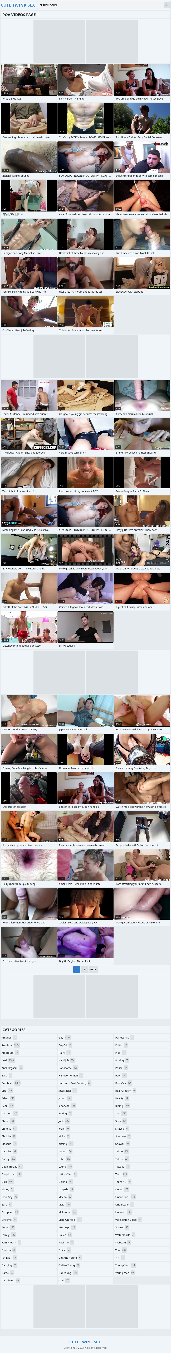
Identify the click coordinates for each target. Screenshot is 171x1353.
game (8, 1272)
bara (7, 1075)
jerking (65, 1113)
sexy (121, 1121)
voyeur (122, 1227)
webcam (123, 1242)
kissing (66, 1143)
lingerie (66, 1189)
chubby (9, 1136)
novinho (66, 1242)
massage (67, 1227)
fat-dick (9, 1257)
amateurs (10, 1052)
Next (93, 969)
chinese (9, 1128)
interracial (67, 1090)
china (8, 1121)
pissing (122, 1060)
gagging (9, 1265)
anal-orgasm (12, 1067)
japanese (67, 1105)
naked (65, 1234)
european (10, 1212)
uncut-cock (125, 1196)
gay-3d (65, 1045)
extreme (9, 1219)
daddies (9, 1151)
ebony (8, 1189)
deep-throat (12, 1166)
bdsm (8, 1098)
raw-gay (123, 1083)
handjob (66, 1060)
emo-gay (10, 1196)
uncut (122, 1189)
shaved (122, 1128)
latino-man (68, 1174)
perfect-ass (124, 1037)
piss (120, 1052)
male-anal (67, 1212)
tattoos (122, 1166)
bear (8, 1105)
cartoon (10, 1113)
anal (8, 1060)
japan (65, 1098)
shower (122, 1143)
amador (9, 1037)
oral (64, 1280)
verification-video (128, 1219)
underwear (124, 1204)
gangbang (11, 1280)
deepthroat (12, 1174)
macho (65, 1196)
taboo (122, 1151)
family (9, 1234)
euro (7, 1204)
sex (121, 1113)
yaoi (121, 1250)
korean (65, 1151)
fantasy (9, 1250)
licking (66, 1181)
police (121, 1067)
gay (64, 1037)
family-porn (11, 1242)
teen (121, 1174)
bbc (7, 1090)
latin (64, 1159)
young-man (125, 1265)
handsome (68, 1067)
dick (8, 1181)
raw (121, 1075)
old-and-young (70, 1257)
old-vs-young (69, 1265)
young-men (124, 1272)
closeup (9, 1143)
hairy (64, 1052)
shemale (123, 1136)
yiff (119, 1257)
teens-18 (123, 1181)
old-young (68, 1272)
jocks (64, 1128)
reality (122, 1098)
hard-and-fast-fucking (74, 1083)
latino (65, 1166)
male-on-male (70, 1219)
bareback (11, 1083)
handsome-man (70, 1075)
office (64, 1250)
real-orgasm (125, 1090)
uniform (123, 1212)
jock (64, 1121)
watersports (125, 1234)
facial (8, 1227)
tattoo (122, 1159)
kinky (64, 1136)
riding (122, 1105)
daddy (9, 1159)
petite (121, 1045)
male (64, 1204)
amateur (11, 1045)
